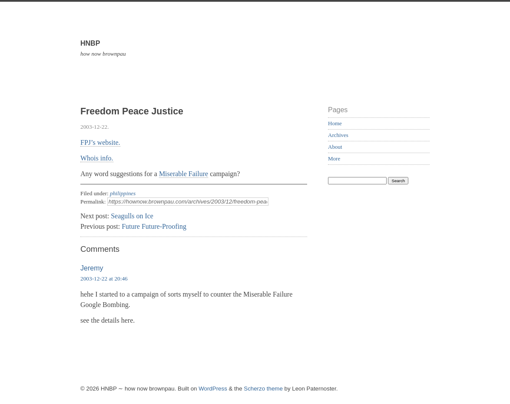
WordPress (213, 388)
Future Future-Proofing (154, 226)
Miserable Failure (183, 173)
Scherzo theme (263, 388)
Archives (338, 135)
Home (335, 123)
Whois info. (96, 158)
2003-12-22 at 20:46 (104, 278)
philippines (123, 193)
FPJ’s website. (100, 142)
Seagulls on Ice (132, 216)
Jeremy (91, 268)
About (335, 147)
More (334, 158)
